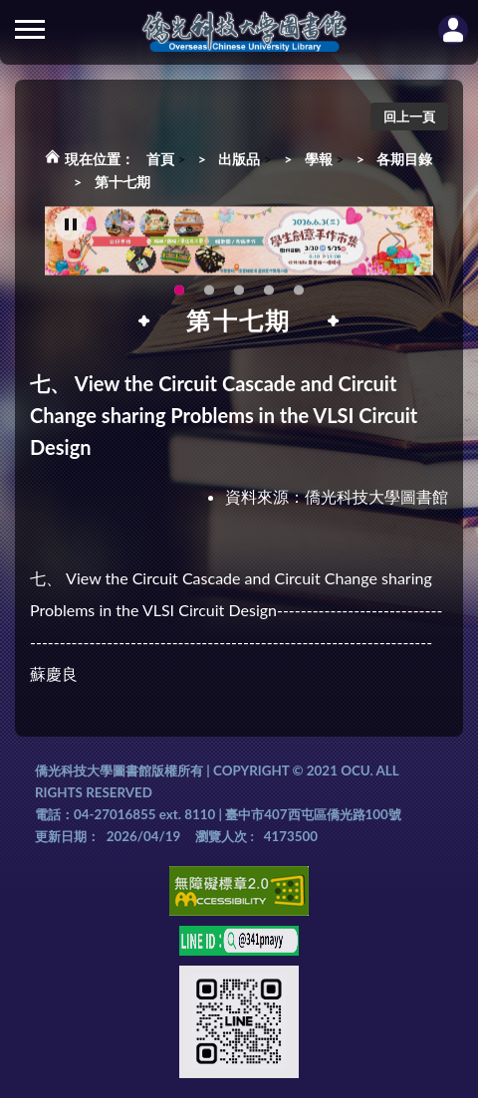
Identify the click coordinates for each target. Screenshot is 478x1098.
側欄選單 (30, 29)
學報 (319, 158)
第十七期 (122, 181)
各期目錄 (404, 158)
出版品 (239, 158)
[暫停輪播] (71, 230)
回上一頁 (409, 116)
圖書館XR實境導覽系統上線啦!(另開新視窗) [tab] (239, 296)
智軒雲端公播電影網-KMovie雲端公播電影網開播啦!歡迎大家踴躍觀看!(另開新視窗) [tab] (269, 296)
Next (393, 246)
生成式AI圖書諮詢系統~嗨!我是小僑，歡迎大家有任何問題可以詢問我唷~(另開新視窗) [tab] (299, 296)
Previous (90, 246)
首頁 (160, 158)
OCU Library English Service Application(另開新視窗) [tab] (209, 296)
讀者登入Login (453, 30)
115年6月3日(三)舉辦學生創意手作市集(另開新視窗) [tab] (179, 296)
